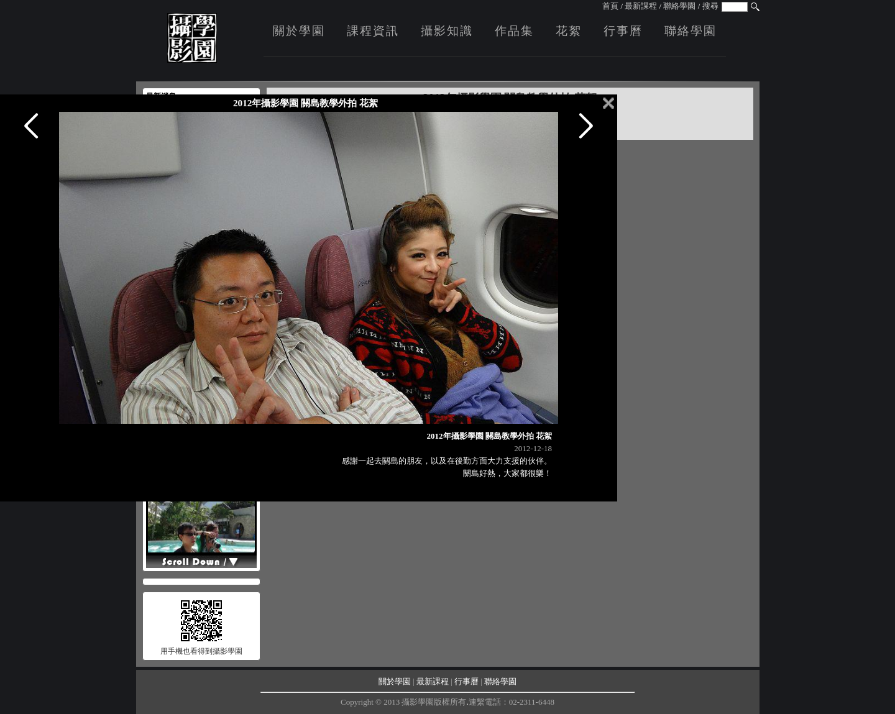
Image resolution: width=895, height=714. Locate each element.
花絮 (569, 30)
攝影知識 (447, 30)
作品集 (514, 30)
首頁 (610, 6)
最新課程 (641, 6)
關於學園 (299, 30)
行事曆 (623, 30)
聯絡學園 (679, 6)
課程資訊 (373, 30)
